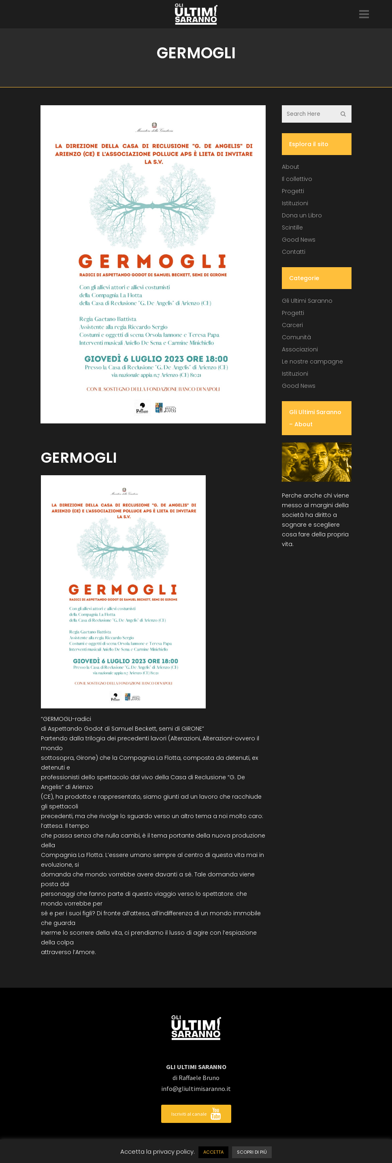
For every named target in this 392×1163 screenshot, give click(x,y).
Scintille (292, 227)
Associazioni (300, 349)
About (290, 167)
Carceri (292, 325)
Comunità (296, 337)
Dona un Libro (302, 215)
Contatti (293, 252)
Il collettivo (297, 179)
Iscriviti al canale (196, 1114)
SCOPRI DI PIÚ (252, 1152)
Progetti (293, 191)
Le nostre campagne (312, 361)
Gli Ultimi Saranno (307, 301)
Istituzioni (295, 203)
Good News (298, 240)
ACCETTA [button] (213, 1152)
